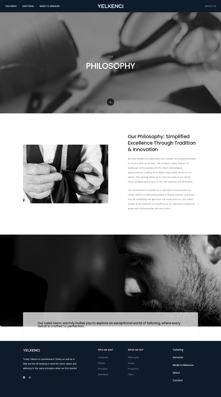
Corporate (103, 357)
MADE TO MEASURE (50, 6)
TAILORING (11, 6)
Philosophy (133, 357)
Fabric (131, 374)
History (101, 363)
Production (133, 368)
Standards (103, 374)
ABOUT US (210, 6)
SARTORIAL (28, 6)
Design (131, 363)
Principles (103, 368)
